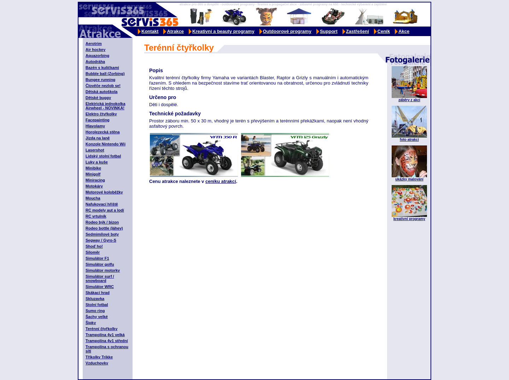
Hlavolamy (95, 126)
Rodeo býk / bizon (102, 222)
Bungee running (100, 79)
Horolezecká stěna (103, 132)
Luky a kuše (97, 162)
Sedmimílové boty (102, 234)
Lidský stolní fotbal (103, 156)
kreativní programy (409, 219)
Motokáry (94, 186)
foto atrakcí (409, 140)
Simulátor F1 (97, 258)
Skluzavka (95, 298)
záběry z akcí (409, 100)
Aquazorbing (97, 55)
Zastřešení (357, 31)
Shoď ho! (94, 246)
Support (329, 31)
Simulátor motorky (103, 270)
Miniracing (95, 180)
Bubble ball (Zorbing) (105, 73)
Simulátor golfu (100, 264)
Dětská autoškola (101, 92)
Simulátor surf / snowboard (100, 278)
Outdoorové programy (287, 31)
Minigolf (93, 174)
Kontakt (149, 31)
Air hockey (95, 49)
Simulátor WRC (100, 286)
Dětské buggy (98, 98)
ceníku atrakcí (220, 181)
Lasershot (95, 150)
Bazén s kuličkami (102, 67)
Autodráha (95, 61)
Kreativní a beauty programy (223, 31)
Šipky (91, 323)
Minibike (93, 168)
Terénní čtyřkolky (101, 329)
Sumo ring (95, 311)
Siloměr (93, 252)
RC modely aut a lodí (105, 210)
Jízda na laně (98, 138)
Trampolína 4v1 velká (105, 335)
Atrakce (175, 31)
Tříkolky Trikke (99, 357)
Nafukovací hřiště (102, 204)
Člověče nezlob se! (103, 86)
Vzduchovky (97, 363)
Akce (403, 31)
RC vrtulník (96, 216)
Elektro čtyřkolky (101, 114)
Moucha (93, 198)
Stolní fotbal (97, 305)
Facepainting (98, 120)
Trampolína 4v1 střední (107, 341)
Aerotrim (94, 43)
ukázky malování (409, 179)
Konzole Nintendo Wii (105, 144)
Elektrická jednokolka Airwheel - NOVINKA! (105, 106)
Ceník (384, 31)
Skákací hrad (98, 292)
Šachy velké (97, 317)
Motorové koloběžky (104, 192)
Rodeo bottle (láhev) (104, 228)
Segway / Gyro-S (101, 240)
